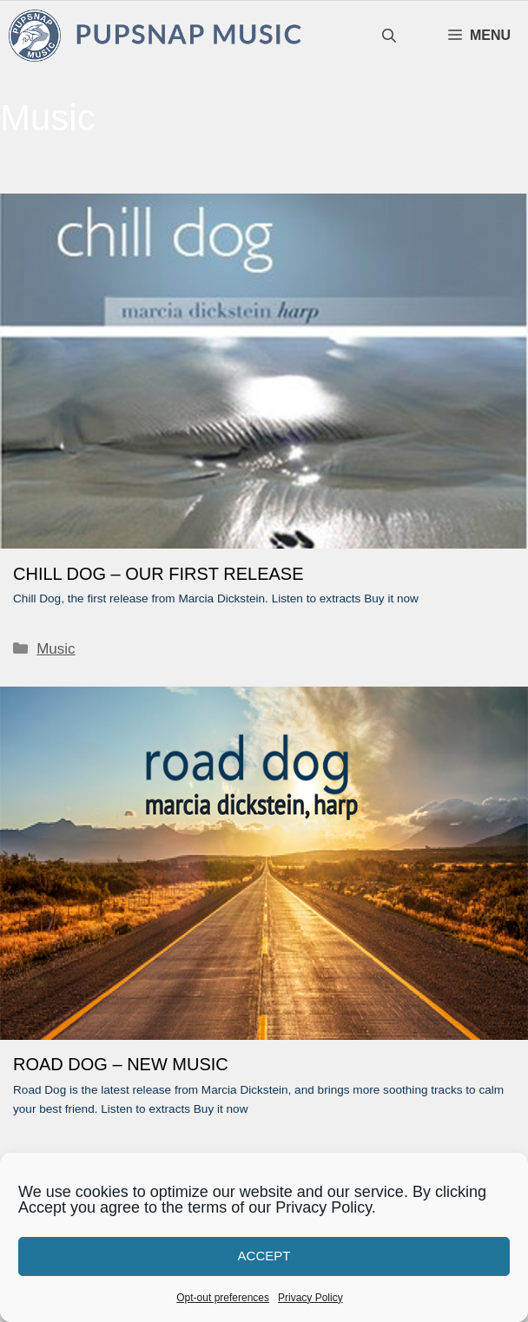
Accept (264, 1255)
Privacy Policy (310, 1298)
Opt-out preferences (222, 1298)
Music (55, 649)
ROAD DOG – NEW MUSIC (120, 1064)
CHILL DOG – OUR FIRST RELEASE (158, 573)
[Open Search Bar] (389, 36)
